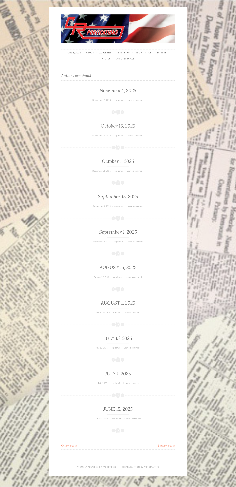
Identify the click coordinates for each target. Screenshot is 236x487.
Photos (106, 59)
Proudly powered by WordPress (97, 467)
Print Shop (123, 52)
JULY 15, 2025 (118, 338)
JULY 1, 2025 (118, 374)
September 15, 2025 (118, 197)
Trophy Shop (144, 52)
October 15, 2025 (118, 126)
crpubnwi (119, 100)
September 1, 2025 (118, 232)
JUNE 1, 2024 (74, 52)
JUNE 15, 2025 (118, 409)
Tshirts (161, 52)
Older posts (69, 445)
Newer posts (166, 445)
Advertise (105, 52)
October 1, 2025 (118, 161)
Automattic (151, 467)
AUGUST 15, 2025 (118, 267)
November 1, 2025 (118, 90)
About (90, 52)
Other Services (125, 59)
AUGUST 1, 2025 (118, 303)
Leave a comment (135, 100)
